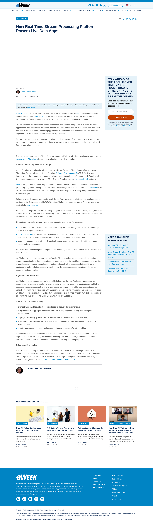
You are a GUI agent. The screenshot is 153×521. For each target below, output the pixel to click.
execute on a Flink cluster (27, 159)
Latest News (24, 10)
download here (33, 205)
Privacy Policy (127, 126)
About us (96, 479)
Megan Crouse (114, 445)
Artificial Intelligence (58, 10)
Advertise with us (99, 485)
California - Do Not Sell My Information (57, 519)
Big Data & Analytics (91, 10)
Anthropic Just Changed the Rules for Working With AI (90, 429)
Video (75, 10)
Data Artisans (22, 113)
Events (133, 10)
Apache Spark (82, 179)
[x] (104, 5)
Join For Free (121, 117)
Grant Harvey (83, 443)
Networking (116, 499)
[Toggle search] (135, 5)
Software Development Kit (67, 173)
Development (22, 18)
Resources (116, 482)
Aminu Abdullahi (53, 443)
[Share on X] (130, 19)
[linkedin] (93, 5)
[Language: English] (128, 5)
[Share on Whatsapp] (136, 19)
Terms (118, 126)
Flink (78, 113)
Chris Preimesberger (26, 92)
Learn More (31, 107)
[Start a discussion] (124, 19)
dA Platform (39, 116)
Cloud (107, 10)
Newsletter (115, 5)
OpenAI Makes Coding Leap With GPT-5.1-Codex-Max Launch (28, 430)
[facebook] (89, 5)
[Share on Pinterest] (133, 19)
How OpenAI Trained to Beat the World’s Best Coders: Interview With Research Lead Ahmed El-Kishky (122, 430)
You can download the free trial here (59, 360)
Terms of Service (22, 519)
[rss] (101, 5)
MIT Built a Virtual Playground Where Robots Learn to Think (60, 429)
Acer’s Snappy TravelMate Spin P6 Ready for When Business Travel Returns (121, 254)
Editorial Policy (98, 488)
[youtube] (97, 5)
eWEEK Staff (21, 445)
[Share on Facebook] (127, 19)
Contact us (97, 482)
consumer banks (25, 234)
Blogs (125, 10)
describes (93, 188)
